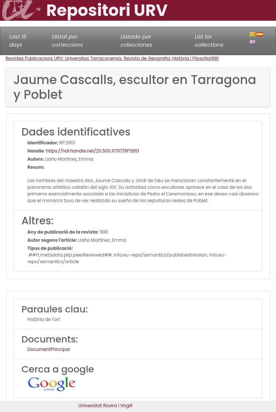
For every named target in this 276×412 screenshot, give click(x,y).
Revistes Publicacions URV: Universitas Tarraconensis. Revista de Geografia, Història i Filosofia (108, 58)
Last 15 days (18, 40)
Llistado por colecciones (136, 40)
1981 (214, 58)
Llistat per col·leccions (67, 40)
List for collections (209, 40)
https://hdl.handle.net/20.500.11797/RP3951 (92, 151)
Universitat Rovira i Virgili (105, 405)
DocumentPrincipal (48, 349)
